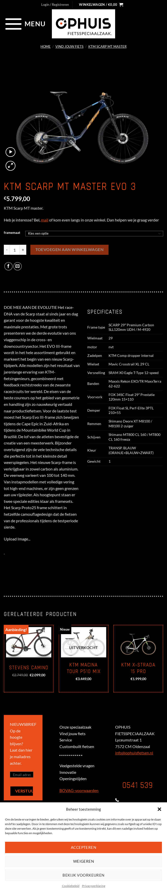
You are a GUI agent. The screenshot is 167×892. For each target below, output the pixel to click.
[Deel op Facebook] (8, 266)
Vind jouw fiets (69, 46)
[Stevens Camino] (28, 642)
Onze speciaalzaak (75, 727)
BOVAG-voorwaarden (78, 790)
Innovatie (67, 772)
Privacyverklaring (93, 886)
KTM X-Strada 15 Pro (138, 668)
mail (44, 219)
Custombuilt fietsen (76, 746)
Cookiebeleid (70, 886)
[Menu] (25, 24)
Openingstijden (73, 778)
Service (65, 739)
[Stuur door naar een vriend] (17, 266)
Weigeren (83, 861)
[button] (159, 809)
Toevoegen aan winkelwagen (69, 249)
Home (45, 46)
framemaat (12, 233)
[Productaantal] (15, 250)
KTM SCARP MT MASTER (107, 46)
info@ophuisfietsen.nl (134, 752)
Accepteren (83, 847)
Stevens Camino (28, 667)
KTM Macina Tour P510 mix (83, 668)
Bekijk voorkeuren (83, 875)
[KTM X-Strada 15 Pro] (138, 642)
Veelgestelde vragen (76, 765)
